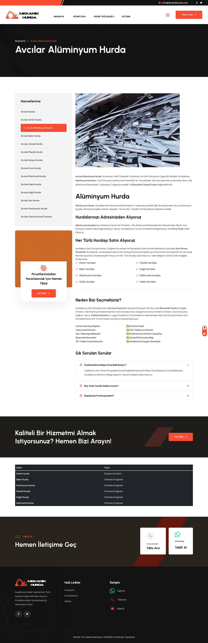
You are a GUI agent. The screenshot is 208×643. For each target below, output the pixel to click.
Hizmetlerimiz (71, 595)
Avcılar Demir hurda (31, 119)
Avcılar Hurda (28, 111)
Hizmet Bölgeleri (103, 16)
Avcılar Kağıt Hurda (31, 192)
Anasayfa (59, 16)
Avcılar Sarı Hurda (30, 200)
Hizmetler (79, 16)
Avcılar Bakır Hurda (30, 135)
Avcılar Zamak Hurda (32, 143)
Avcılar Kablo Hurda (31, 184)
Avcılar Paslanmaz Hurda (34, 208)
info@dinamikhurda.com (173, 2)
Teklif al (121, 590)
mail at (120, 608)
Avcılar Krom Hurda (31, 168)
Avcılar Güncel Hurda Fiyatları (36, 216)
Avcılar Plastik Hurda (31, 152)
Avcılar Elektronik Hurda (33, 176)
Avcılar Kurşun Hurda (32, 160)
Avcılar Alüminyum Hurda (37, 127)
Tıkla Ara (189, 14)
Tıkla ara (121, 599)
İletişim (126, 16)
